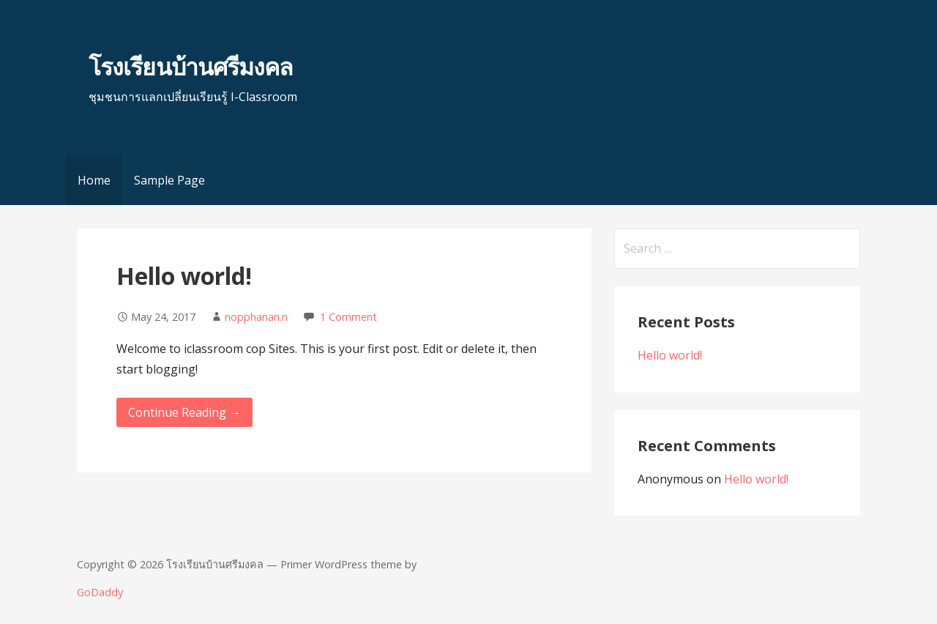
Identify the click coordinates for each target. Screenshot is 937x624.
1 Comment (348, 317)
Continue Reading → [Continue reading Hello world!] (184, 412)
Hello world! (184, 275)
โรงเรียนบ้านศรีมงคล (191, 66)
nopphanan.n (256, 317)
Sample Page (169, 180)
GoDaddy (100, 592)
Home (94, 180)
